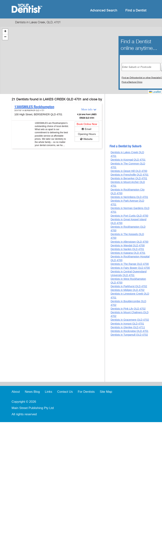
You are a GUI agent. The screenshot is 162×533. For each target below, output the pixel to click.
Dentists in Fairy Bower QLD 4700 (130, 267)
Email (88, 129)
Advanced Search (103, 10)
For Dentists (86, 391)
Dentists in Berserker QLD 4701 (129, 178)
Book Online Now (87, 124)
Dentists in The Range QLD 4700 (130, 263)
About (16, 391)
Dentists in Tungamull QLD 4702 (129, 334)
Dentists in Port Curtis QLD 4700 (129, 215)
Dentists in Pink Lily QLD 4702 (128, 308)
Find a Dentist (135, 10)
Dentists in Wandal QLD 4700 (128, 245)
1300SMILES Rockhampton (34, 107)
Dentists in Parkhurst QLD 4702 (129, 286)
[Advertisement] (128, 120)
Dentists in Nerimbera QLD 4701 (129, 197)
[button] (5, 31)
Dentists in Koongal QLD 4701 (128, 159)
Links (48, 391)
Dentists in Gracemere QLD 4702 (130, 319)
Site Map (106, 391)
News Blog (32, 391)
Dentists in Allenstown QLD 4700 (129, 241)
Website (88, 139)
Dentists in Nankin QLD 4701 (127, 249)
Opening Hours (87, 134)
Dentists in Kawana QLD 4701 (128, 252)
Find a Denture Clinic (132, 82)
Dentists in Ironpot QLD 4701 (127, 323)
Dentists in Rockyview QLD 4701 (129, 331)
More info (86, 109)
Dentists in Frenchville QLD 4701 (129, 174)
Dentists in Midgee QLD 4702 (127, 289)
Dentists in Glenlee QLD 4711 (128, 327)
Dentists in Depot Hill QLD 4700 (129, 170)
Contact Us (65, 391)
